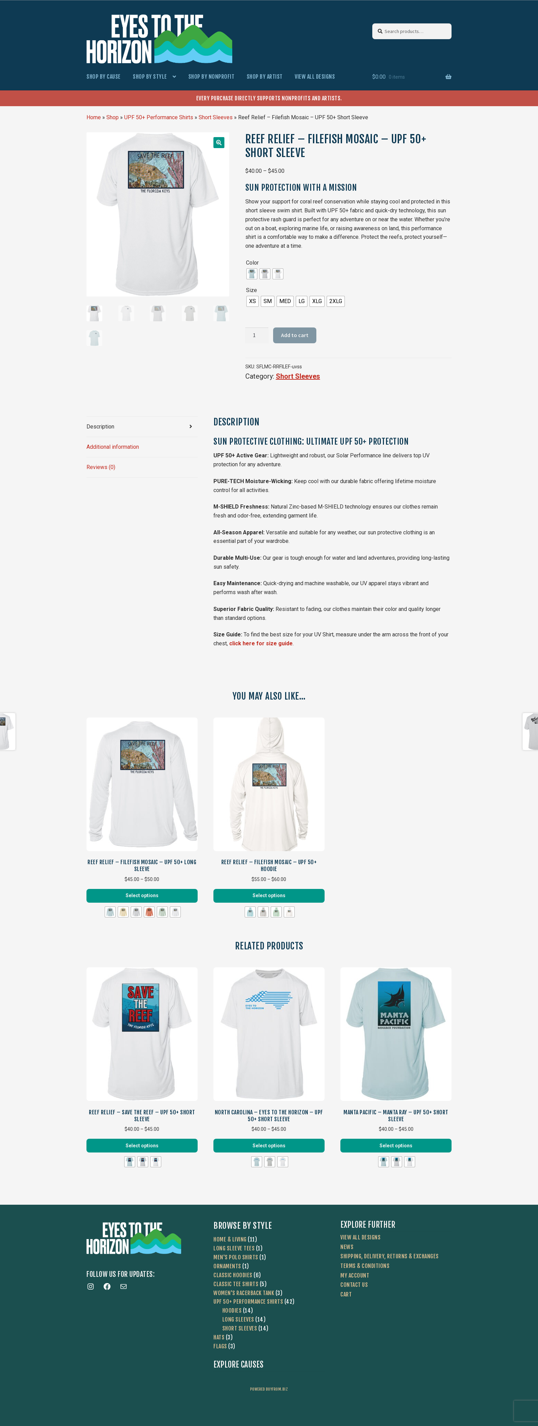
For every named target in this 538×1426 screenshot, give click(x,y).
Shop (112, 117)
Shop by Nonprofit (211, 76)
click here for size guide (261, 643)
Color (252, 262)
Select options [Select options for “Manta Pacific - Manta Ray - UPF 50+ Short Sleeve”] (395, 1145)
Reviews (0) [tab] (100, 467)
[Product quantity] (257, 335)
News (346, 1247)
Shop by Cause (103, 76)
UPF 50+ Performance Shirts (158, 117)
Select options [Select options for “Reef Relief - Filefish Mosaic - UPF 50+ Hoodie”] (269, 895)
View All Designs (315, 76)
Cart (346, 1294)
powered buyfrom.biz (269, 1389)
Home (93, 117)
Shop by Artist (265, 76)
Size (251, 290)
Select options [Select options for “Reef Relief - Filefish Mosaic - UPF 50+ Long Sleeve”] (142, 895)
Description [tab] (100, 426)
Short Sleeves (216, 117)
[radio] (252, 274)
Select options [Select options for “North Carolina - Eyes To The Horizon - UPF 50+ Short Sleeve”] (269, 1145)
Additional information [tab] (112, 447)
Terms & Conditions (364, 1265)
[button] (218, 142)
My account (354, 1275)
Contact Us (354, 1284)
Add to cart (294, 335)
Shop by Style (150, 76)
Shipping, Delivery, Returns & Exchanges (389, 1256)
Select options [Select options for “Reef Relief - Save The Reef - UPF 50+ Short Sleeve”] (142, 1145)
